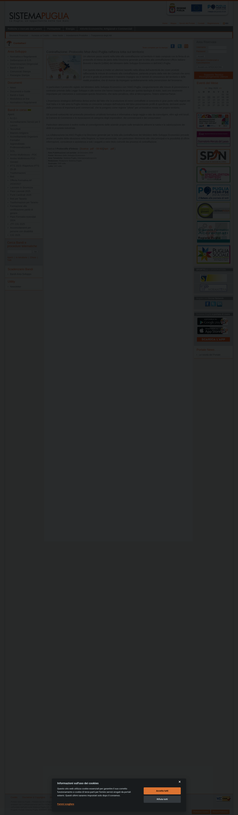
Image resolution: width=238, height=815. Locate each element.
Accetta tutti (162, 791)
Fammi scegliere (65, 804)
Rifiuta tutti (162, 799)
